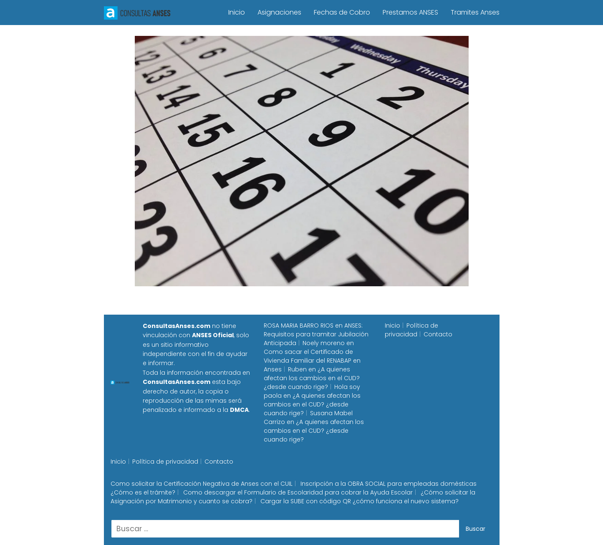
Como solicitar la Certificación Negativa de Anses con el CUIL (202, 483)
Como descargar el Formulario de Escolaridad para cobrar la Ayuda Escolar (298, 492)
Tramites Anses (475, 12)
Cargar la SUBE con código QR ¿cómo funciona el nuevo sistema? (359, 501)
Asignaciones (279, 12)
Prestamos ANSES (410, 12)
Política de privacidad (411, 329)
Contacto (438, 334)
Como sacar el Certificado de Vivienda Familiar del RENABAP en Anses (312, 360)
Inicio (236, 12)
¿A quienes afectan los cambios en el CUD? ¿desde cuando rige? (312, 378)
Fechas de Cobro (342, 12)
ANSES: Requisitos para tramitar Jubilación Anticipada (316, 334)
